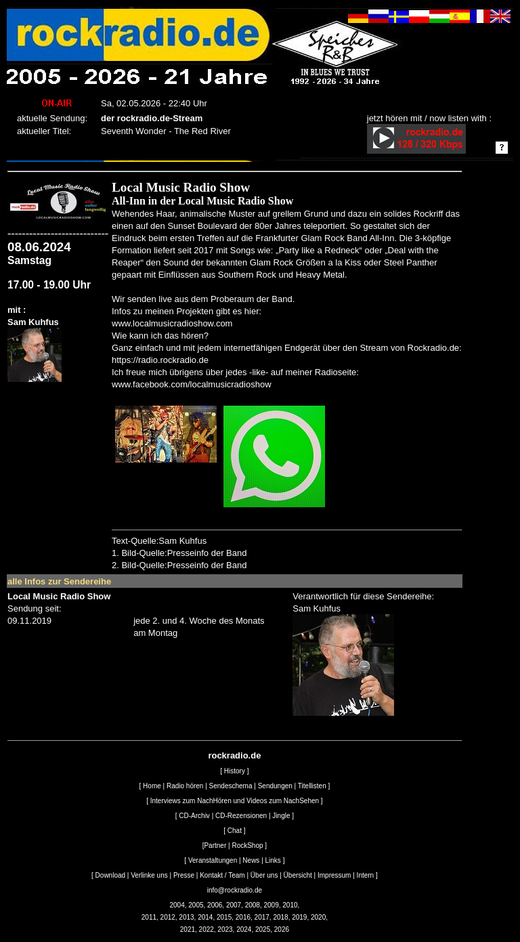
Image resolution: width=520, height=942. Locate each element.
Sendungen (275, 786)
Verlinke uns (149, 875)
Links (273, 860)
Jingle (281, 815)
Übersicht (298, 875)
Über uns (264, 875)
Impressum (334, 875)
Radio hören (185, 786)
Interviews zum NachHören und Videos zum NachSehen (234, 801)
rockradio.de (234, 755)
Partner (215, 845)
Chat (235, 830)
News (250, 860)
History (234, 771)
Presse (183, 875)
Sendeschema (231, 786)
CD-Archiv (194, 815)
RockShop (247, 845)
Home (152, 786)
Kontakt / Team (222, 875)
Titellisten (312, 786)
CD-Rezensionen (241, 815)
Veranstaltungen (212, 860)
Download (110, 875)
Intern (365, 875)
